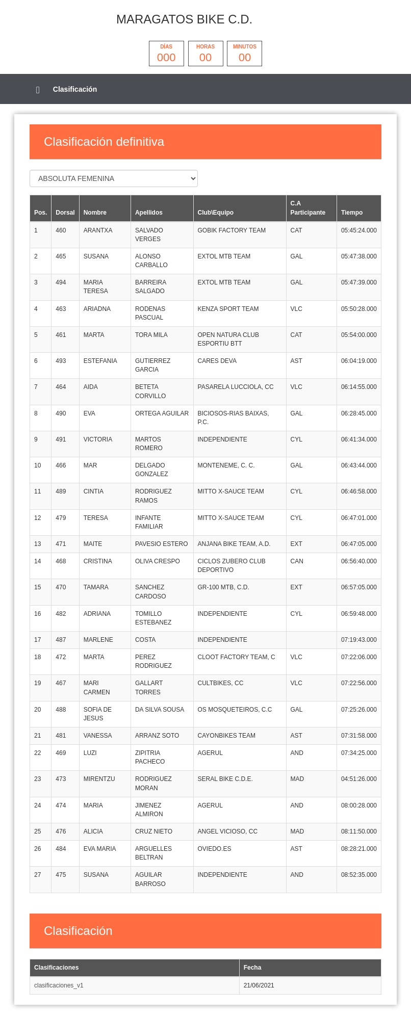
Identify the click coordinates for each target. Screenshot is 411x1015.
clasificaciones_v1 (59, 985)
